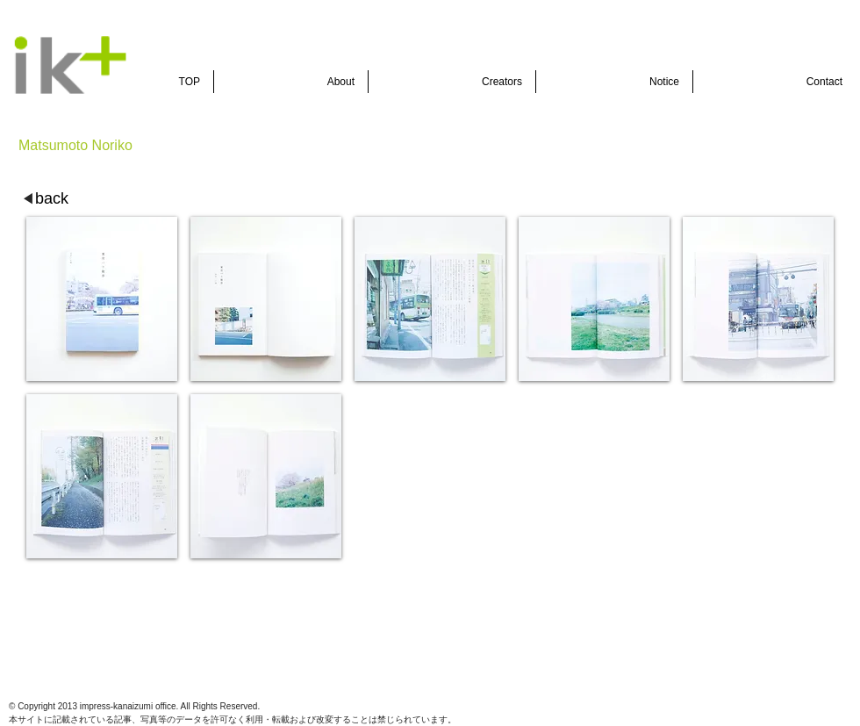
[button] (101, 299)
